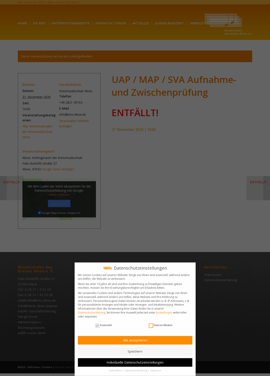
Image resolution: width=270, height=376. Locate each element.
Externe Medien (161, 322)
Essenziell (103, 322)
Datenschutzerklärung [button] (136, 367)
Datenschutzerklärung (91, 309)
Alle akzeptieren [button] (135, 337)
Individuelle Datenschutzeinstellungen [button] (135, 359)
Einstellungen (164, 309)
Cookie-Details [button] (116, 367)
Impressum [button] (155, 367)
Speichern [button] (135, 348)
